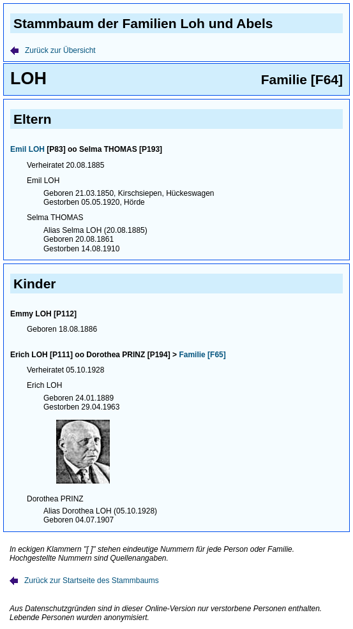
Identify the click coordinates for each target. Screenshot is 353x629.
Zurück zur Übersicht (53, 50)
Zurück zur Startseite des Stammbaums (84, 580)
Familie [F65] (202, 354)
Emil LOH (27, 149)
